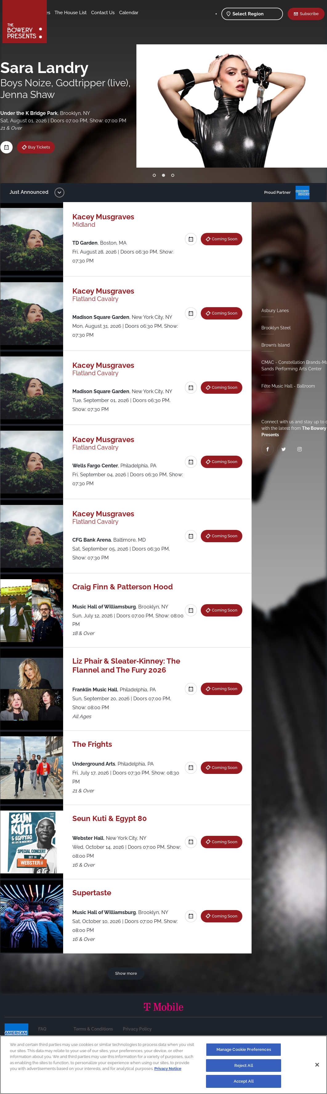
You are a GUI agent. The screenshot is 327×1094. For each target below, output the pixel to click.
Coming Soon (222, 238)
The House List (116, 12)
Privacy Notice (167, 1068)
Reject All (243, 1065)
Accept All (244, 1081)
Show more (127, 981)
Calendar (89, 22)
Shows (59, 12)
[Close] (317, 1065)
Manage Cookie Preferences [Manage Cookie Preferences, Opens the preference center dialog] (243, 1049)
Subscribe (309, 13)
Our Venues (83, 12)
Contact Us (64, 22)
